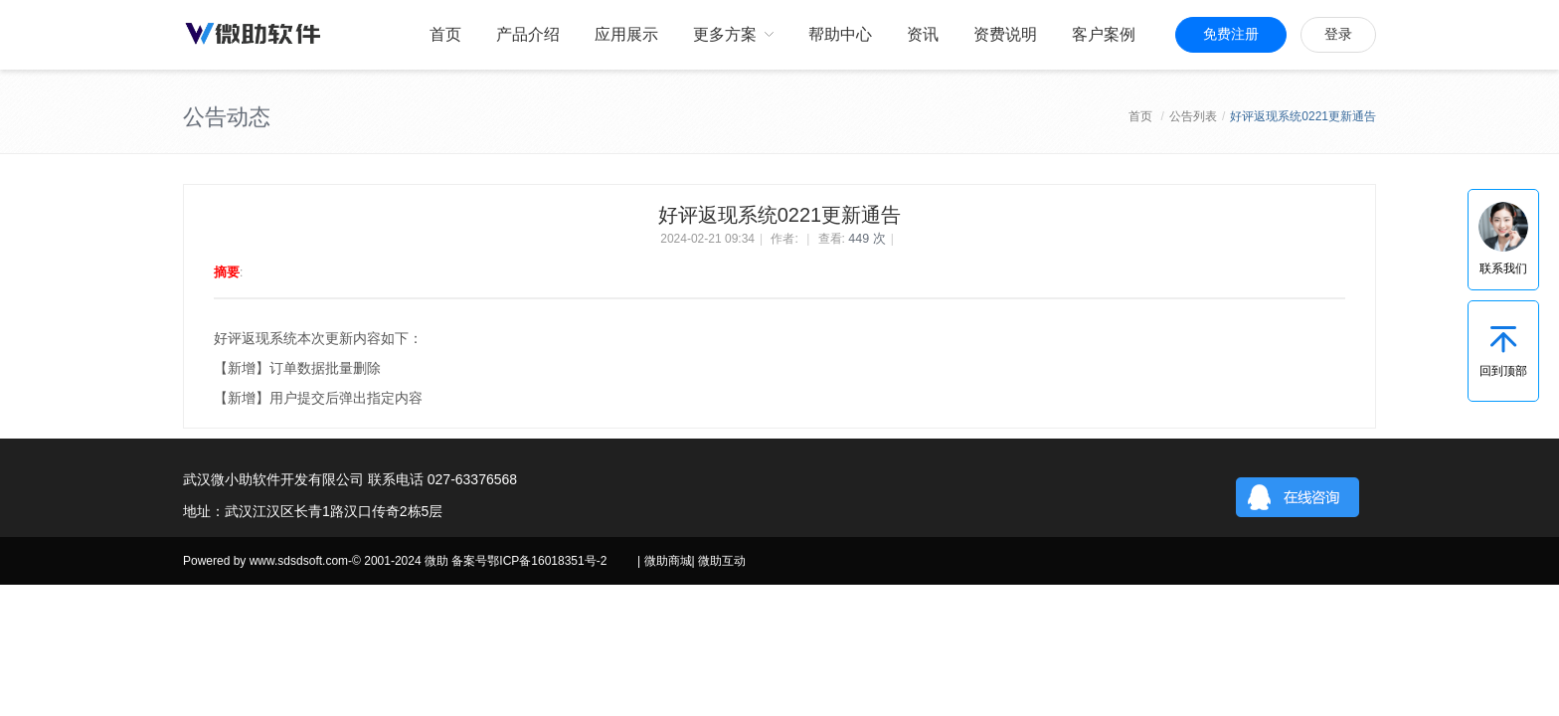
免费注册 (1231, 34)
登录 (1338, 34)
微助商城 (668, 561)
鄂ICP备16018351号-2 (546, 561)
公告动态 (226, 116)
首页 (1140, 116)
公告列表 (1193, 116)
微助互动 (722, 561)
